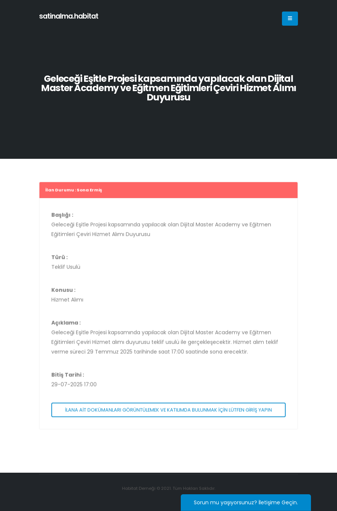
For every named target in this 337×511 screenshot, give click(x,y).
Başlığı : (62, 217)
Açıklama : (66, 324)
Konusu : (63, 292)
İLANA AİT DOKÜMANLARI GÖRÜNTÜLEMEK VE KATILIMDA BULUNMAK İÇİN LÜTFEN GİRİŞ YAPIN (168, 412)
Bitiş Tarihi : (67, 376)
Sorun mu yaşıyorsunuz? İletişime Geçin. (246, 502)
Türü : (59, 259)
